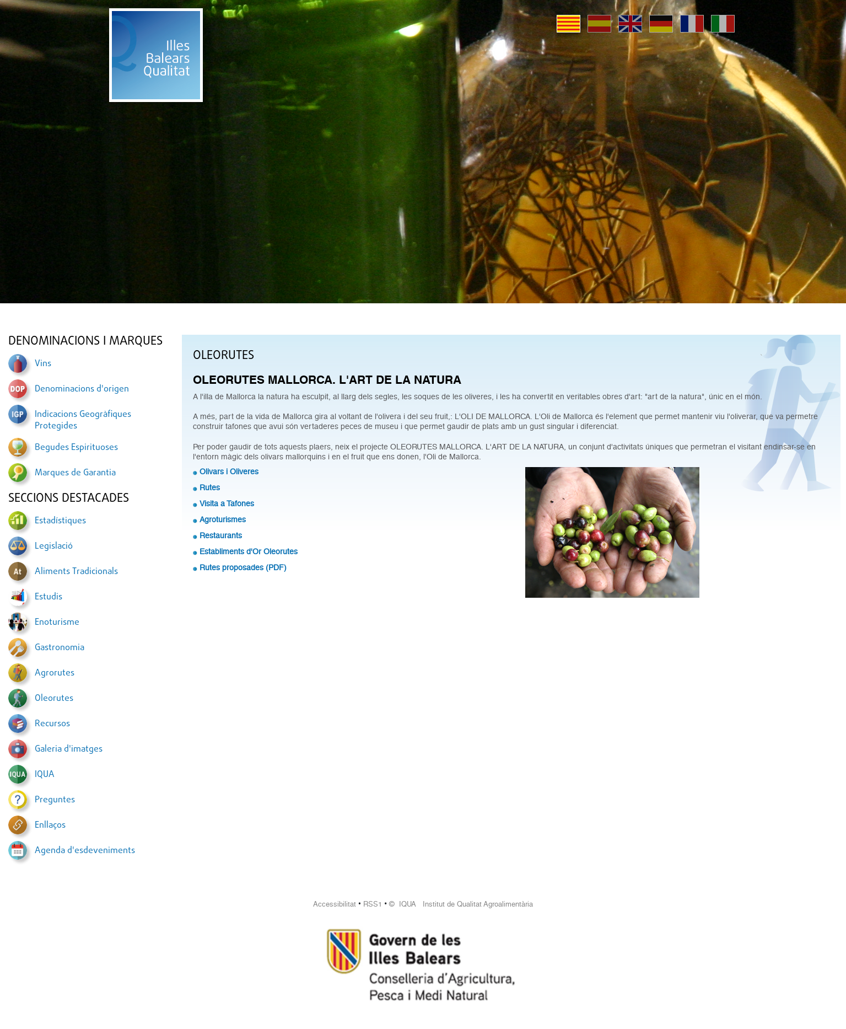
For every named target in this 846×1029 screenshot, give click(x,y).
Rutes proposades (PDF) (243, 567)
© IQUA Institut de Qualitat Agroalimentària (461, 904)
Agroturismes (223, 519)
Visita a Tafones (227, 503)
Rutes (210, 487)
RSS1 (372, 904)
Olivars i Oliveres (229, 471)
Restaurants (221, 535)
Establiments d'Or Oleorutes (249, 551)
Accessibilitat (334, 904)
